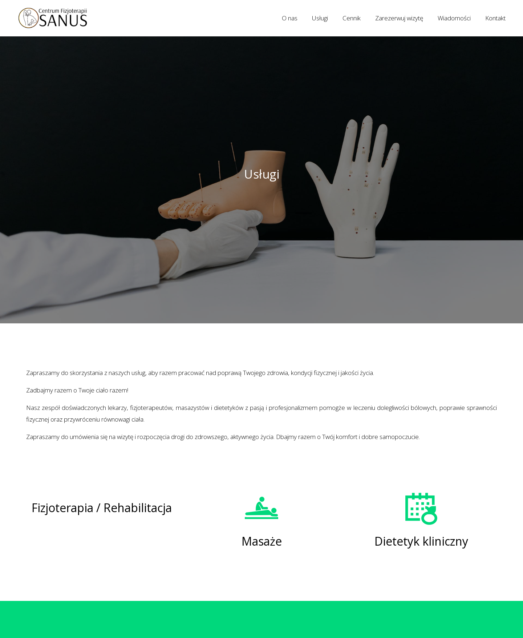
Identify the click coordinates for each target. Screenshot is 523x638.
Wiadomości (454, 18)
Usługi (320, 18)
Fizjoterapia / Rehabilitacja (102, 507)
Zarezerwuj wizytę (399, 18)
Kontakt (495, 18)
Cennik (351, 18)
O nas (289, 18)
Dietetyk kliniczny (421, 541)
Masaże (262, 541)
